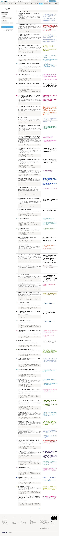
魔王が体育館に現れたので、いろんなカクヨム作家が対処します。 (50, 442)
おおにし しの (33, 237)
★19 (19, 455)
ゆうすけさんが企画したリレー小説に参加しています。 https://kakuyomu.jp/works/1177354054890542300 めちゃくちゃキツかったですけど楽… (29, 323)
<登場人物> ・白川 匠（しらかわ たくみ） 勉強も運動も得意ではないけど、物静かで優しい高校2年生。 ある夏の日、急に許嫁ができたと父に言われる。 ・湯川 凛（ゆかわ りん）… (29, 100)
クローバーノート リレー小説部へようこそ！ (28, 400)
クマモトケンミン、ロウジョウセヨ (26, 45)
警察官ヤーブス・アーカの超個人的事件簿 (27, 292)
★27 (19, 182)
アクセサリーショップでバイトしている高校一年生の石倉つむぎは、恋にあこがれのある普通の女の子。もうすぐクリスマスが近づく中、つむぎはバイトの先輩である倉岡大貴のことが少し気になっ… (29, 392)
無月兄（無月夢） (32, 24)
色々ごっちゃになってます (49, 237)
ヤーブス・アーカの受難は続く (25, 265)
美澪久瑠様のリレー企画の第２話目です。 (24, 314)
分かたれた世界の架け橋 (23, 349)
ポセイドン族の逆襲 (47, 210)
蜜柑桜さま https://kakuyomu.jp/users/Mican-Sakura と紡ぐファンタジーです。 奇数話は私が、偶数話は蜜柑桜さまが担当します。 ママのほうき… (29, 230)
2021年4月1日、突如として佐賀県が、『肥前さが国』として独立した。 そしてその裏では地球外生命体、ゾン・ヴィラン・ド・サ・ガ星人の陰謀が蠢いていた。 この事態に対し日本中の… (29, 48)
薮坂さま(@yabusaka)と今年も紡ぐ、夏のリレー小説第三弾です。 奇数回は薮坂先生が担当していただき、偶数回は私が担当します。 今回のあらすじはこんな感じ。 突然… (29, 414)
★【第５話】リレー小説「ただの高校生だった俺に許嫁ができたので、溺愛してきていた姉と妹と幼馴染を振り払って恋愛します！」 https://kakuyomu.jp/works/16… (29, 479)
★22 (19, 354)
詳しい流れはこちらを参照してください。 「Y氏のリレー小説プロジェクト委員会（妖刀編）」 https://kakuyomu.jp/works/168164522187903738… (29, 286)
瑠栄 (26, 97)
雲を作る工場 (21, 245)
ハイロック (20, 441)
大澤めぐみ (27, 74)
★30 (19, 144)
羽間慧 (25, 117)
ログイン (47, 1)
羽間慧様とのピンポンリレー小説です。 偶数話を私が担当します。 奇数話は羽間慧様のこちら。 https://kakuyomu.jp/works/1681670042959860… (29, 220)
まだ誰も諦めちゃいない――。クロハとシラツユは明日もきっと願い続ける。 (50, 65)
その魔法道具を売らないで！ (49, 228)
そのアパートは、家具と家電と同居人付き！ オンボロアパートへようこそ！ (50, 414)
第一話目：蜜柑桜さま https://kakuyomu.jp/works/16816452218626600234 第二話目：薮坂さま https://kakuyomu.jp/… (29, 295)
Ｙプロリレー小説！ (47, 303)
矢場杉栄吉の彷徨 (22, 340)
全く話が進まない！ (47, 188)
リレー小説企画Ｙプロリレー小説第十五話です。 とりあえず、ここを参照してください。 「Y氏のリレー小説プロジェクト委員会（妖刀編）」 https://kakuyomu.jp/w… (29, 343)
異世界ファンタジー (24, 222)
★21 (19, 364)
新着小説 (31, 521)
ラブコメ (9, 18)
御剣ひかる (23, 126)
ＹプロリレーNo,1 (22, 302)
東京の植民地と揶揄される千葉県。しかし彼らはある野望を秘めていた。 (50, 26)
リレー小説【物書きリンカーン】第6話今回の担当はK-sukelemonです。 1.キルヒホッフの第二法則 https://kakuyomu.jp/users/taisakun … (29, 453)
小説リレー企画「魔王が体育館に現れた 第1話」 (29, 440)
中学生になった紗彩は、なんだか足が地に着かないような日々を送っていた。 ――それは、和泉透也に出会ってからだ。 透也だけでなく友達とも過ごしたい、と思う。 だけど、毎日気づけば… (29, 334)
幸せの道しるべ (21, 467)
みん (37, 369)
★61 (19, 59)
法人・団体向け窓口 (43, 521)
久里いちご (20, 149)
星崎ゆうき (20, 199)
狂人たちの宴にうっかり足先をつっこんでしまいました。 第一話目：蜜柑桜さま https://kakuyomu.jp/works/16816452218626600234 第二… (29, 267)
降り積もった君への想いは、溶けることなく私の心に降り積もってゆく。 (50, 360)
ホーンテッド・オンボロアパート (25, 412)
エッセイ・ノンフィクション (15, 522)
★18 (19, 406)
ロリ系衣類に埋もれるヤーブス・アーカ (26, 284)
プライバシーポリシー (43, 527)
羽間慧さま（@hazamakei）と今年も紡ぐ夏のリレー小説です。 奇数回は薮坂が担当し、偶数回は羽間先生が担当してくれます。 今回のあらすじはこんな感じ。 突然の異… (29, 432)
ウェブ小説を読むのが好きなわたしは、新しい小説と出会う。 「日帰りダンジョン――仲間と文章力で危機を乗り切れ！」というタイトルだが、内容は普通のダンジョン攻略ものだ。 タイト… (29, 129)
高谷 (24, 312)
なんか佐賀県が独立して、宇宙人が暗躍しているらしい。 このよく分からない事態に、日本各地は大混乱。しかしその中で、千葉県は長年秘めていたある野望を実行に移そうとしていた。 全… (29, 27)
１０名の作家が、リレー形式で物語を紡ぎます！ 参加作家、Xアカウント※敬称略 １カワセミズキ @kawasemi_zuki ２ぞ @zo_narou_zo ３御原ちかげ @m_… (29, 372)
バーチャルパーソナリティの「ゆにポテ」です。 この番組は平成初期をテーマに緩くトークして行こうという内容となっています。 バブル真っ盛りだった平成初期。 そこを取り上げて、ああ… (29, 257)
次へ (39, 508)
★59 (19, 69)
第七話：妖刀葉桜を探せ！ (24, 187)
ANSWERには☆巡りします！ (50, 240)
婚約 (11, 22)
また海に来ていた (22, 170)
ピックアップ (32, 520)
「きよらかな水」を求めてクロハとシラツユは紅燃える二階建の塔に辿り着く (50, 85)
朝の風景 (20, 477)
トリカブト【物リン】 (23, 451)
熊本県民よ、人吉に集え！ (49, 46)
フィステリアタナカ (27, 477)
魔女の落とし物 (21, 218)
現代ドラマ (22, 78)
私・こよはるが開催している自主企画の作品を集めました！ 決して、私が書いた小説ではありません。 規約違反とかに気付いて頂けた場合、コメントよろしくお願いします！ (29, 141)
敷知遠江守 (37, 254)
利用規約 (41, 522)
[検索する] (31, 1)
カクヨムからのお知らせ (44, 520)
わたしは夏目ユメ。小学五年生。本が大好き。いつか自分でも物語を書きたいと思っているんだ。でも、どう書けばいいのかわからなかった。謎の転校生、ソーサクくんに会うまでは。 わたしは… (29, 403)
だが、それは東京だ (47, 30)
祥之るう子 (20, 160)
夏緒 (38, 292)
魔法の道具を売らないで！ (49, 218)
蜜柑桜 (27, 218)
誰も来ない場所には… (48, 170)
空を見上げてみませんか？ (49, 248)
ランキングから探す (4, 520)
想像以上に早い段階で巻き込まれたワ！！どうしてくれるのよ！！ (50, 294)
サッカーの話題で (47, 480)
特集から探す (4, 521)
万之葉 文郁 (33, 187)
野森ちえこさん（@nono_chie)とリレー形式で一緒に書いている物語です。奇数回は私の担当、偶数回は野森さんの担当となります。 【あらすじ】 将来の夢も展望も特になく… (29, 17)
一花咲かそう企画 (5, 22)
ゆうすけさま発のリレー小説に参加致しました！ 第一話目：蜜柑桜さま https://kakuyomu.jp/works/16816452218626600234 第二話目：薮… (28, 190)
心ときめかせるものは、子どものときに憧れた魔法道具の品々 (50, 223)
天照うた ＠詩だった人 (27, 359)
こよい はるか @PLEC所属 (32, 139)
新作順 (28, 11)
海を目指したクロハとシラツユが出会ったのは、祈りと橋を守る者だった (50, 161)
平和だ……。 (46, 477)
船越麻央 (29, 209)
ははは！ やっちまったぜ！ (50, 284)
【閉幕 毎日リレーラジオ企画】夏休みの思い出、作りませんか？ (50, 108)
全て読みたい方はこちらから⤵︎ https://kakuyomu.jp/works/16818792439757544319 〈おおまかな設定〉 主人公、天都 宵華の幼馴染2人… (29, 501)
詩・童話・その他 (23, 69)
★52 (19, 89)
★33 (19, 269)
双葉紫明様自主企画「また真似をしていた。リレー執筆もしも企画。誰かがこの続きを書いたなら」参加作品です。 (29, 212)
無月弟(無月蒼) (38, 45)
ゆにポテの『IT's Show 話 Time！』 (26, 254)
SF (21, 307)
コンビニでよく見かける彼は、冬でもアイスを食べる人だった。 (49, 36)
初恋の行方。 (46, 121)
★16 (19, 491)
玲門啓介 (31, 451)
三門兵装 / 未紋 (36, 461)
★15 (19, 503)
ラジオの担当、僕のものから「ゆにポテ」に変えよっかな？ (49, 260)
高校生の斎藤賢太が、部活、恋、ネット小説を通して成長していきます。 (50, 180)
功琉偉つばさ (29, 467)
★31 (19, 325)
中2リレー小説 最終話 (48, 335)
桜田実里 (28, 486)
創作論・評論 (14, 523)
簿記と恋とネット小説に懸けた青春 (26, 178)
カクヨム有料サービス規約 (44, 523)
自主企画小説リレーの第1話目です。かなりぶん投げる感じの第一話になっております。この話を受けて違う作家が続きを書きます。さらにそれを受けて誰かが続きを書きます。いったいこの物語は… (29, 443)
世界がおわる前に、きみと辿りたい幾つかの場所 (28, 63)
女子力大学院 (21, 74)
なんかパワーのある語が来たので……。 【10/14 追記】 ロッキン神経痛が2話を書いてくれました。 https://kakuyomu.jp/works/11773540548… (29, 76)
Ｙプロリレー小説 (47, 321)
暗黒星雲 (27, 274)
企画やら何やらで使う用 (23, 237)
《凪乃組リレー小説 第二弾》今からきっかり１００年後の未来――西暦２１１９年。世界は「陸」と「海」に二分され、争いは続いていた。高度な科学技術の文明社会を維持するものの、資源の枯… (29, 352)
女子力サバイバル (47, 79)
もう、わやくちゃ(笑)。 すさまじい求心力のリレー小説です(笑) (50, 280)
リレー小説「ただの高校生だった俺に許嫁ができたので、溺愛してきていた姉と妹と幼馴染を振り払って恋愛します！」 (29, 138)
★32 (19, 307)
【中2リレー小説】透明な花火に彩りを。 (27, 330)
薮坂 (25, 14)
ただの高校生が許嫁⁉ (48, 137)
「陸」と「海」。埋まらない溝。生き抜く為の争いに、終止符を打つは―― (50, 351)
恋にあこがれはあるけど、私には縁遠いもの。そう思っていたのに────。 (50, 469)
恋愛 (21, 59)
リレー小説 (45, 267)
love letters (20, 55)
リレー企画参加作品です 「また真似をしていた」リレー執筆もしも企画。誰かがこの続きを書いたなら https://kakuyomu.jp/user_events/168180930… (29, 172)
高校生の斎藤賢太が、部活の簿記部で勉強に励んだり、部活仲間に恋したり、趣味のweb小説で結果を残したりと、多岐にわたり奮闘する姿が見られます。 (29, 180)
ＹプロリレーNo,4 (22, 320)
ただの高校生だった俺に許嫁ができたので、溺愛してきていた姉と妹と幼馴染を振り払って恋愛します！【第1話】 (29, 96)
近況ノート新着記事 (33, 522)
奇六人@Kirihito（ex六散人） (33, 170)
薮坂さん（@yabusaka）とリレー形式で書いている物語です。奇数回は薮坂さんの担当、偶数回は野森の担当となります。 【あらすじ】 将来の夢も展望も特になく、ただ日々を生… (29, 38)
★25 (19, 240)
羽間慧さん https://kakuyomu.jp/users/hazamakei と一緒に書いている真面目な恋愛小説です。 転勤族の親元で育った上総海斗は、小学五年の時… (29, 57)
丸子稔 (36, 178)
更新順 (24, 11)
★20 (19, 426)
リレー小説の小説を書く (7, 27)
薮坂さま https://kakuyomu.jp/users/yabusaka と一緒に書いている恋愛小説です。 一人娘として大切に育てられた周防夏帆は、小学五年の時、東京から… (29, 120)
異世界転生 (4, 20)
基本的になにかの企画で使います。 (23, 238)
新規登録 (52, 1)
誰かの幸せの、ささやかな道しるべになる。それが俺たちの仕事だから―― (50, 463)
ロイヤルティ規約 (46, 522)
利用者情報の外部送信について (44, 528)
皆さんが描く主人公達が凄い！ (50, 140)
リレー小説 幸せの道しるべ (24, 389)
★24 (19, 222)
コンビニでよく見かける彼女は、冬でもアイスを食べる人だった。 (50, 15)
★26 (19, 232)
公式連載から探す (4, 522)
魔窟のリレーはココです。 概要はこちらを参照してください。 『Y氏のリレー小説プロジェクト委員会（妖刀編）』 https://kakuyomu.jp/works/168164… (29, 277)
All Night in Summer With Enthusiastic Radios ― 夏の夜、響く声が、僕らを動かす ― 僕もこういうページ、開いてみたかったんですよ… (29, 110)
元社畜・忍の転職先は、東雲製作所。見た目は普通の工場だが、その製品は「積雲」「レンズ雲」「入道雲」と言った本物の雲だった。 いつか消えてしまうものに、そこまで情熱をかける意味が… (29, 247)
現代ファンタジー (23, 213)
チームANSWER (21, 106)
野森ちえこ (26, 35)
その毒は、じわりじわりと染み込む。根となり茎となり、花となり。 (50, 456)
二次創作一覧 (4, 523)
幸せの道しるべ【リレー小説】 (25, 461)
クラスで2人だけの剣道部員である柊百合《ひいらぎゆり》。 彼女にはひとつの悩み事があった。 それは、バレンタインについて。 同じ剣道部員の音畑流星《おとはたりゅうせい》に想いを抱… (29, 362)
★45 (19, 154)
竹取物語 (4, 18)
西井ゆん (29, 320)
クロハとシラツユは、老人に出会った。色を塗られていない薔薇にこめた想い (50, 150)
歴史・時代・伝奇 (23, 522)
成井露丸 (20, 84)
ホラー (22, 174)
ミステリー (22, 521)
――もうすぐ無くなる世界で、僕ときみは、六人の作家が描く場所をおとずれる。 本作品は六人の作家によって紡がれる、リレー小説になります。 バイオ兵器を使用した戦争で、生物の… (29, 67)
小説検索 (31, 523)
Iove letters (20, 117)
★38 (19, 174)
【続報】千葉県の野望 (23, 24)
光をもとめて (21, 274)
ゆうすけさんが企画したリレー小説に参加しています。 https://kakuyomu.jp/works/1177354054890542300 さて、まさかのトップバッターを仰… (29, 305)
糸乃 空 (20, 64)
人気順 (19, 11)
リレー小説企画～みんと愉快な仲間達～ (26, 369)
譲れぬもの (45, 265)
